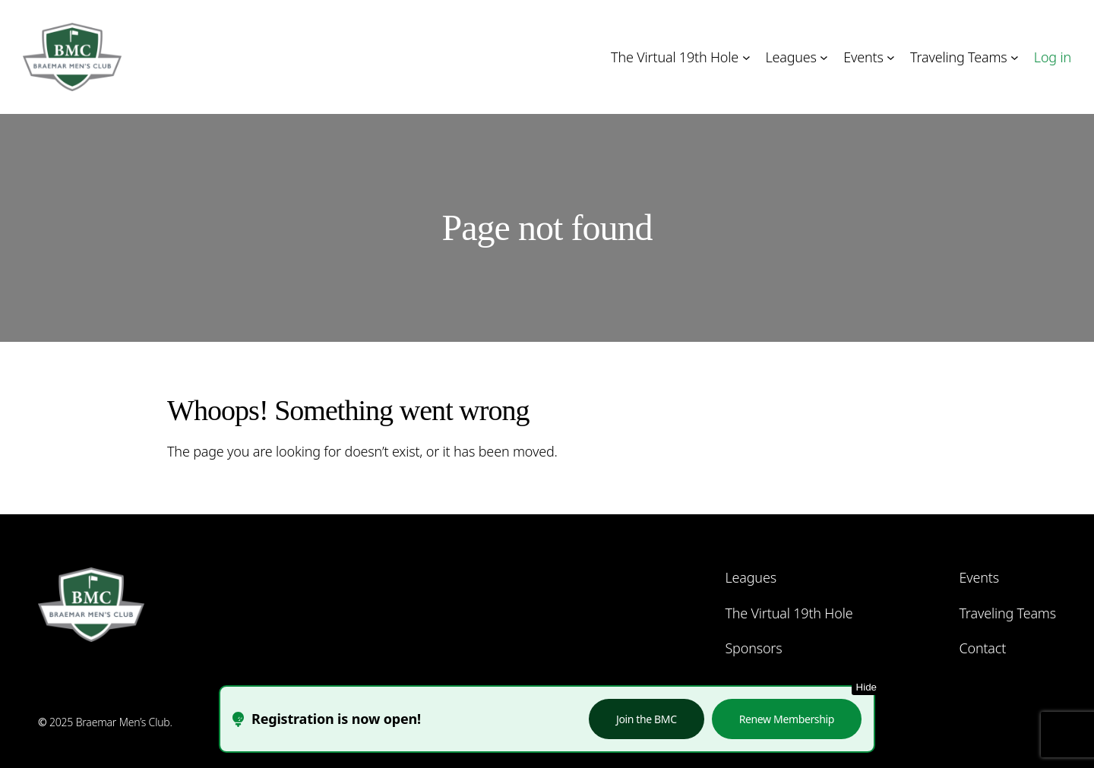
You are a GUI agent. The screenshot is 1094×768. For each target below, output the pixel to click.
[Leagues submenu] (824, 57)
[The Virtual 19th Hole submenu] (746, 57)
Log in (1052, 57)
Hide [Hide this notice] (866, 687)
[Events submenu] (891, 57)
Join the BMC (646, 719)
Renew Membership (786, 719)
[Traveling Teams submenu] (1014, 57)
